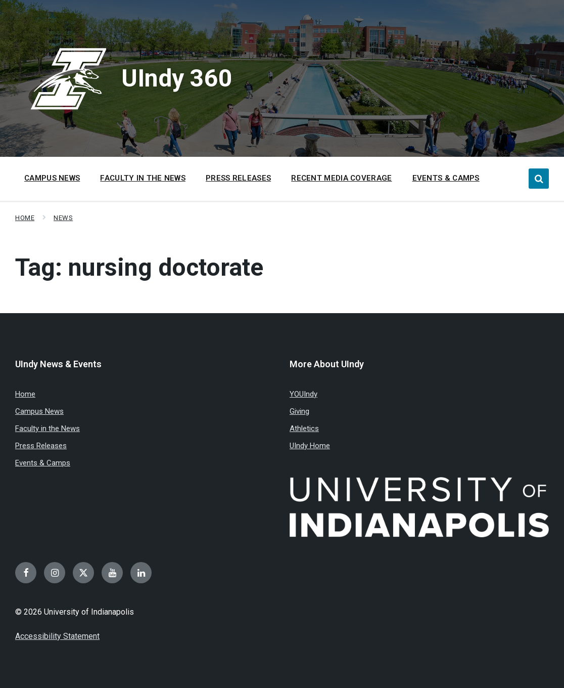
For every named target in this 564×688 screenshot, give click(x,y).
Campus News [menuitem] (52, 178)
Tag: (139, 267)
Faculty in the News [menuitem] (142, 178)
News (63, 218)
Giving (299, 411)
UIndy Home (310, 445)
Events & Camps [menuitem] (446, 178)
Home (24, 218)
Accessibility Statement (57, 636)
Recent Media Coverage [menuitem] (341, 178)
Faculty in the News (47, 428)
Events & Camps (42, 462)
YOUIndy (303, 394)
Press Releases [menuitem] (238, 178)
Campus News (39, 411)
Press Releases (41, 445)
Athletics (304, 428)
